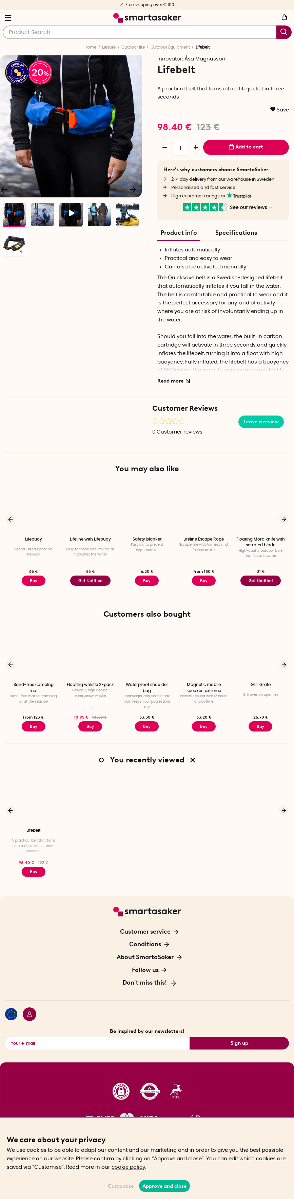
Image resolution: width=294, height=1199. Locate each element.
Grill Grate (261, 685)
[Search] (147, 32)
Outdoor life (133, 47)
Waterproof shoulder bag (147, 687)
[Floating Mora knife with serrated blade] (260, 507)
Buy (204, 580)
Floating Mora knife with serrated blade (260, 542)
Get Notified (90, 580)
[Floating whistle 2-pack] (90, 653)
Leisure (109, 47)
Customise (121, 1186)
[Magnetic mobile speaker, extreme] (203, 653)
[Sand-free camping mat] (33, 653)
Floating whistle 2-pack (90, 685)
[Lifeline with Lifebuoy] (90, 507)
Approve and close (164, 1186)
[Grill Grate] (260, 653)
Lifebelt (33, 830)
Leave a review (261, 422)
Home (90, 47)
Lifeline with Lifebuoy (90, 539)
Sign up (239, 1043)
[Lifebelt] (33, 799)
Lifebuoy (33, 539)
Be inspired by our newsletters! (147, 1031)
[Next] (133, 188)
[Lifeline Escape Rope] (203, 507)
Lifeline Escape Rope (203, 539)
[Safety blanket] (147, 507)
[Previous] (10, 519)
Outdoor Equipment (170, 47)
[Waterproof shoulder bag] (147, 653)
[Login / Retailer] (26, 1015)
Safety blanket (147, 539)
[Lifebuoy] (33, 507)
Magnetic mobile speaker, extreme (204, 687)
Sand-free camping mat (34, 687)
